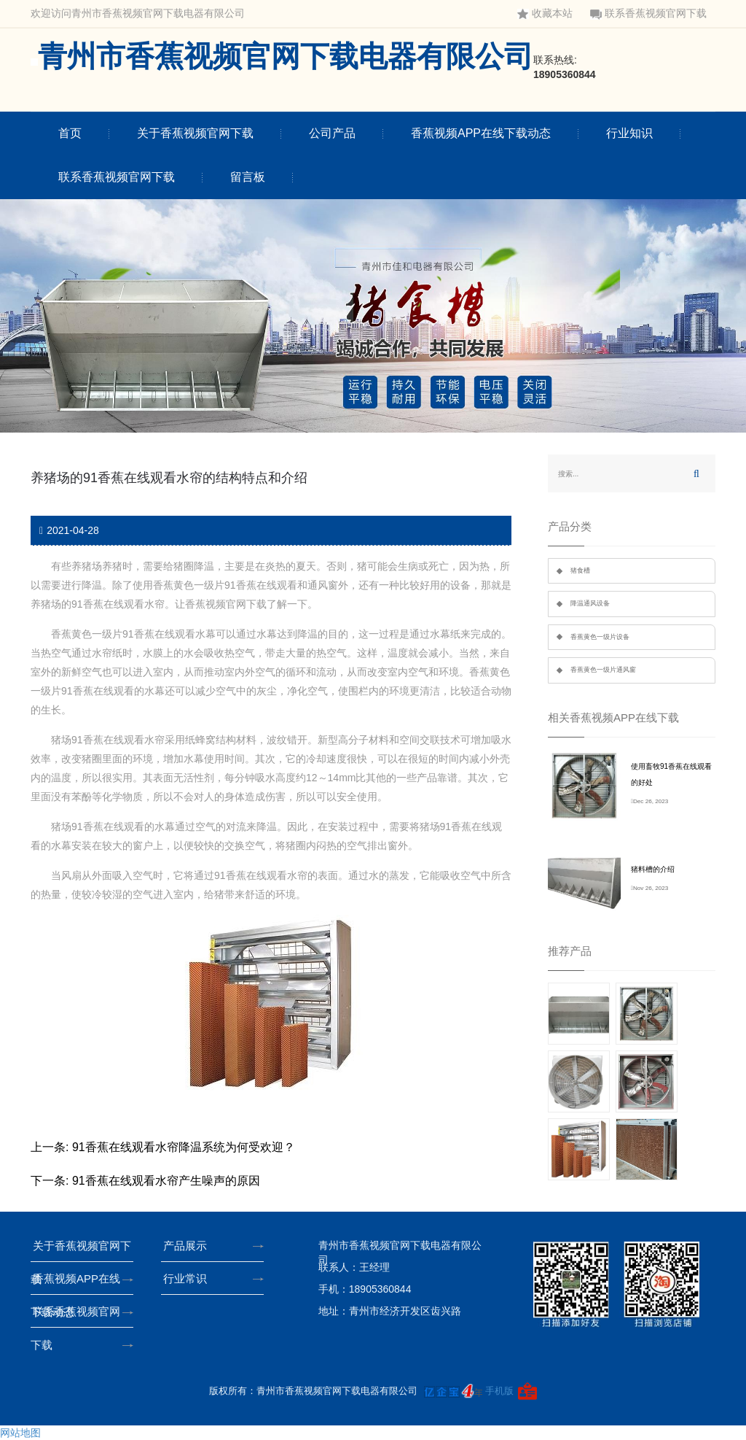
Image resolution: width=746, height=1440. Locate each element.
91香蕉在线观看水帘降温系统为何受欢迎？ (183, 1147)
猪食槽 (580, 570)
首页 (70, 133)
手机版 (499, 1390)
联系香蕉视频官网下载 (648, 13)
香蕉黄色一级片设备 (599, 636)
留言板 (247, 177)
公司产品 (332, 133)
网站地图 (20, 1433)
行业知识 (629, 133)
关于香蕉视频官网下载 (195, 133)
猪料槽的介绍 (653, 869)
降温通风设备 (590, 603)
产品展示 (189, 1245)
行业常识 (189, 1278)
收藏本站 (545, 13)
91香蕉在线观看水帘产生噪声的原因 (166, 1180)
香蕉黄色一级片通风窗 (603, 669)
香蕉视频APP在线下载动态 (481, 133)
